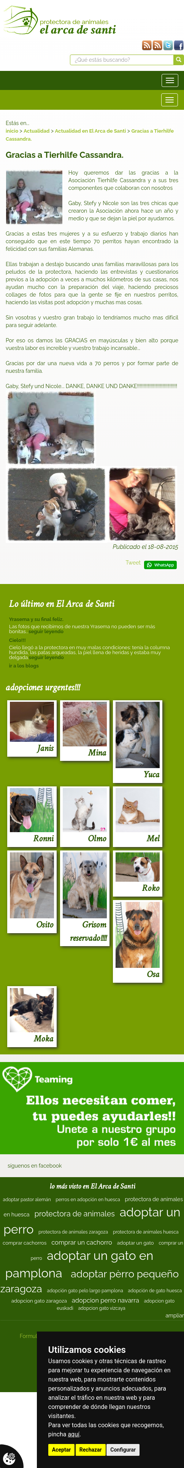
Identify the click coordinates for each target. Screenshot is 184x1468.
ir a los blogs (24, 666)
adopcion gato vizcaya (101, 1308)
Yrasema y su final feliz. (36, 619)
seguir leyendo (46, 631)
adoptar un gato (135, 1243)
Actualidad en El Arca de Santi (90, 131)
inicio (12, 131)
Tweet (133, 563)
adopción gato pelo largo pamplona (85, 1290)
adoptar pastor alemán (27, 1199)
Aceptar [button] (61, 1450)
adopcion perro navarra (105, 1300)
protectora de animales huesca (146, 1232)
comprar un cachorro (81, 1242)
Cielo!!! (17, 640)
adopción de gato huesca (155, 1290)
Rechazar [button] (90, 1450)
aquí (73, 1434)
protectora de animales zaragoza (73, 1232)
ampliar (174, 1315)
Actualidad (36, 131)
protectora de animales (74, 1213)
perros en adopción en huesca (88, 1199)
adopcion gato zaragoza (39, 1301)
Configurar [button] (123, 1450)
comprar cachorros (24, 1243)
